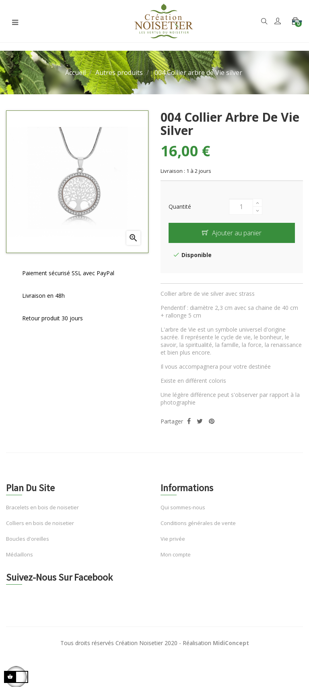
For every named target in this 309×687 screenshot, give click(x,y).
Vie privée (173, 538)
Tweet (200, 421)
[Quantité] (241, 207)
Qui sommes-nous (183, 507)
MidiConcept (231, 643)
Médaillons (19, 554)
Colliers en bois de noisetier (40, 523)
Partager (189, 421)
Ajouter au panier (232, 232)
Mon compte (176, 554)
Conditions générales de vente (198, 523)
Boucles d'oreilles (27, 538)
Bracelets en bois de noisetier (42, 507)
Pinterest (211, 421)
